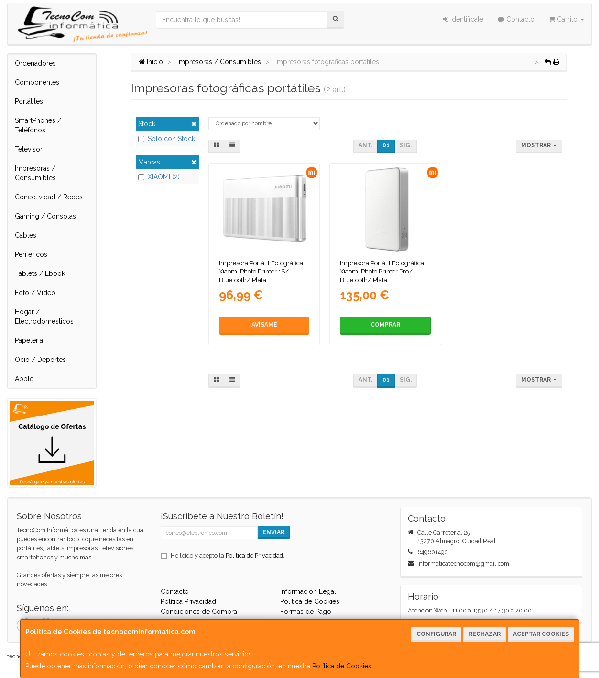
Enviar (273, 532)
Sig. (406, 145)
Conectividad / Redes (49, 197)
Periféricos (31, 254)
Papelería (29, 340)
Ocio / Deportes (40, 359)
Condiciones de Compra (199, 611)
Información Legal (308, 591)
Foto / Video (35, 292)
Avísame (264, 324)
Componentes (37, 82)
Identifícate (463, 19)
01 (386, 145)
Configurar (436, 634)
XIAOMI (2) (159, 177)
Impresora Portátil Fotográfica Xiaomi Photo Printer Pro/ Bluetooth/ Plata (382, 271)
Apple (24, 379)
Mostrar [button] (539, 145)
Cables (25, 235)
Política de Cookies (341, 666)
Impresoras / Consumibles (35, 173)
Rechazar (484, 634)
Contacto (516, 19)
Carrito (566, 19)
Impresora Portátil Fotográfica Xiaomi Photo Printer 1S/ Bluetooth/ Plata (261, 271)
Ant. (365, 145)
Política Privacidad (188, 601)
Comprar (385, 324)
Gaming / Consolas (45, 216)
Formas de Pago (305, 611)
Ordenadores (35, 63)
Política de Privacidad (254, 555)
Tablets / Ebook (40, 273)
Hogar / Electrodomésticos (44, 316)
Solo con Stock (166, 138)
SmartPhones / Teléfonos (38, 125)
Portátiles (29, 101)
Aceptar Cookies (541, 634)
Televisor (29, 149)
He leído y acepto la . (227, 555)
